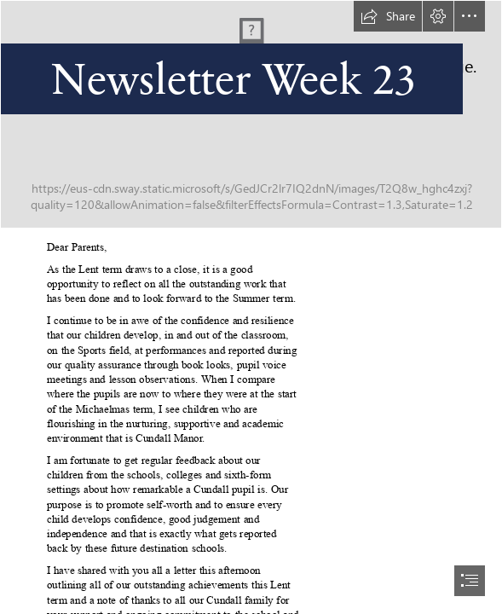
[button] (388, 16)
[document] (251, 307)
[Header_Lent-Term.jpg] (251, 114)
